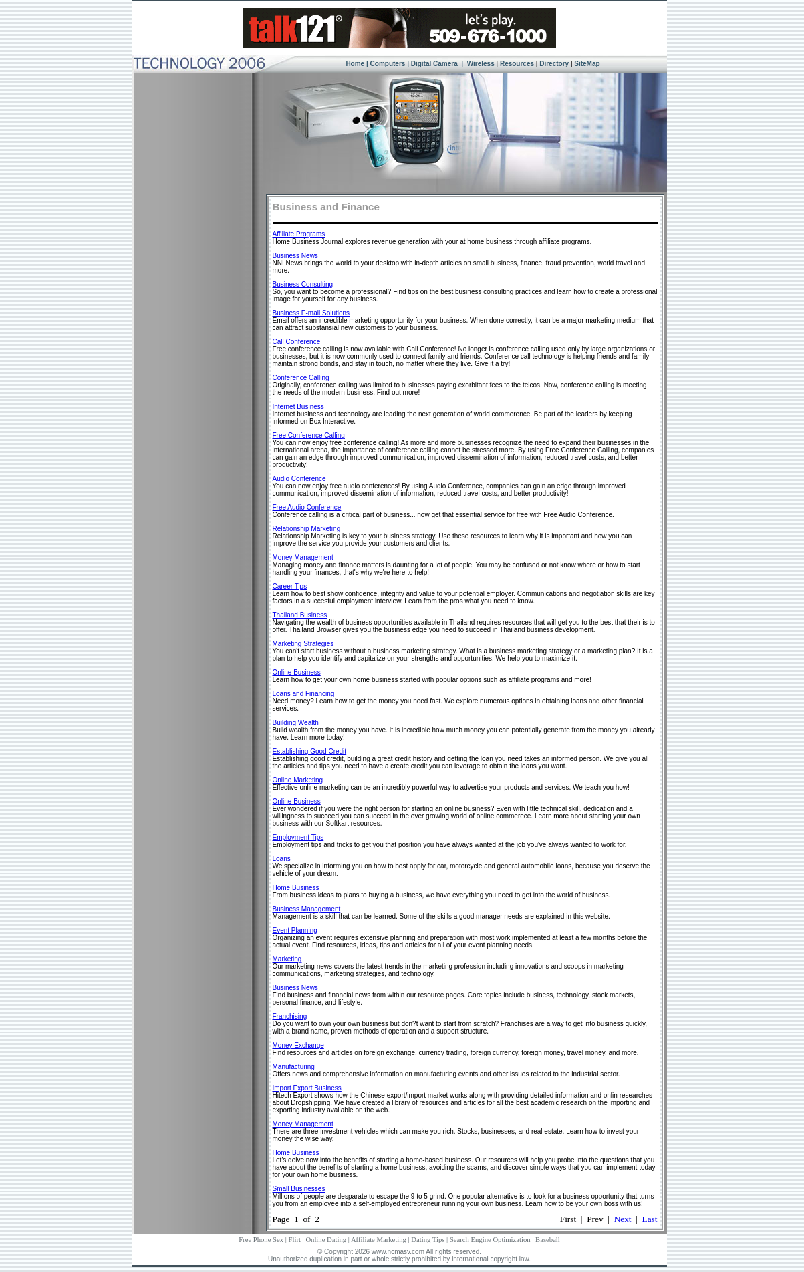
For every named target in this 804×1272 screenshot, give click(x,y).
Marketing (287, 959)
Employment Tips (298, 837)
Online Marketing (298, 780)
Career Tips (290, 586)
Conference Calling (301, 377)
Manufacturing (294, 1066)
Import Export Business (307, 1088)
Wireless (480, 63)
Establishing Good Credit (310, 751)
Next (623, 1219)
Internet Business (298, 406)
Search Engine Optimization (490, 1239)
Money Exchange (298, 1045)
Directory (554, 63)
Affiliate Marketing (378, 1239)
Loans (282, 858)
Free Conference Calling (309, 435)
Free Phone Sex (261, 1239)
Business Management (307, 909)
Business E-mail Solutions (311, 313)
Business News (295, 255)
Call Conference (297, 341)
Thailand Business (300, 615)
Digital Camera (435, 63)
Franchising (290, 1016)
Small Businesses (299, 1188)
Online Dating (325, 1239)
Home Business (296, 887)
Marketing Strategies (303, 643)
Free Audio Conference (307, 507)
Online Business (297, 672)
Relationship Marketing (307, 528)
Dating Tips (427, 1239)
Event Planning (295, 930)
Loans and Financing (304, 693)
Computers (388, 63)
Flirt (295, 1239)
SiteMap (586, 63)
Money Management (303, 557)
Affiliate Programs (299, 234)
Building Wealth (296, 722)
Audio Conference (299, 478)
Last (650, 1219)
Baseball (547, 1239)
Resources (517, 63)
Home (355, 63)
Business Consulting (303, 284)
